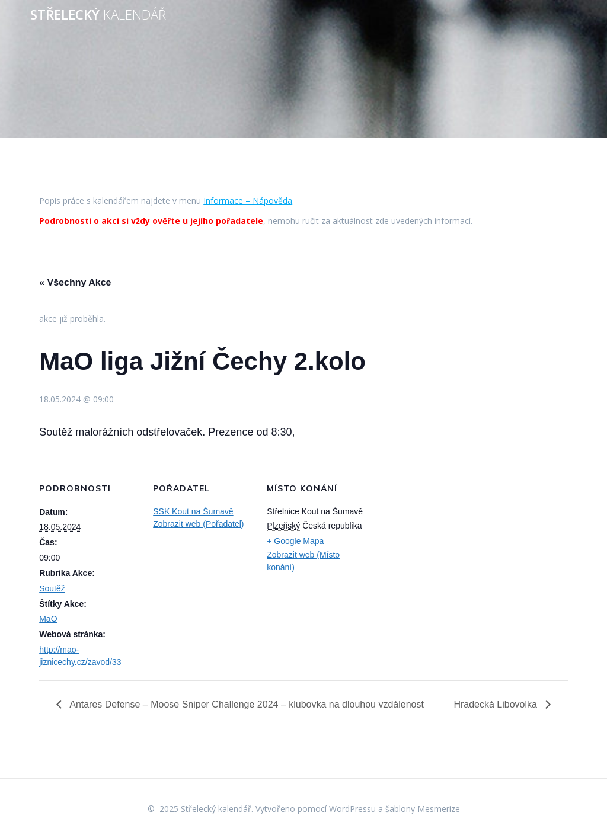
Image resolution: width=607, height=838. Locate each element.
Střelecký (98, 14)
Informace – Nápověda (247, 200)
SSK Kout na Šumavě (193, 511)
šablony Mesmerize (422, 808)
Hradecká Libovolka (496, 704)
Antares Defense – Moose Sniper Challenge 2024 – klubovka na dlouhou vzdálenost (246, 704)
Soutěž (52, 588)
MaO (48, 618)
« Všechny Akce (75, 282)
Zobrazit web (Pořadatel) (198, 524)
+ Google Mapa (295, 541)
